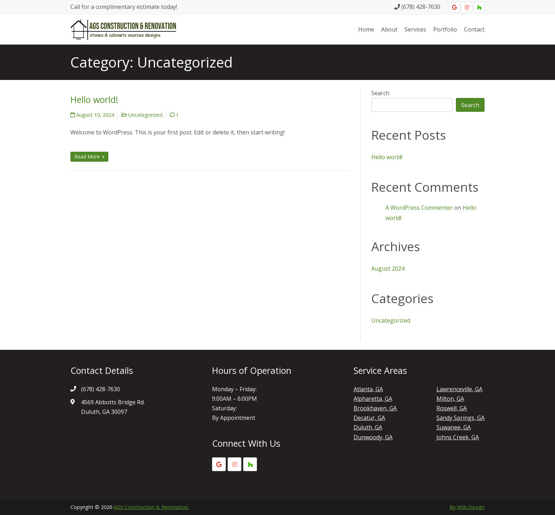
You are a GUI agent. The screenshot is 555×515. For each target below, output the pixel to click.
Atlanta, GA (368, 389)
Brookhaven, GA (375, 408)
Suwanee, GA (453, 427)
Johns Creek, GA (457, 437)
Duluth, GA (368, 427)
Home (366, 29)
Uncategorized (145, 114)
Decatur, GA (369, 418)
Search (380, 93)
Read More (89, 156)
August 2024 (388, 268)
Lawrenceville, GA (459, 389)
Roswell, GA (451, 408)
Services (415, 29)
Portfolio (445, 29)
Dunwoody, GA (373, 437)
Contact (474, 29)
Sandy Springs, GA (460, 418)
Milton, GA (450, 399)
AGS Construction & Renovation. (151, 507)
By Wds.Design (467, 507)
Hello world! (94, 99)
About (389, 29)
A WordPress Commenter (419, 208)
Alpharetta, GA (373, 399)
